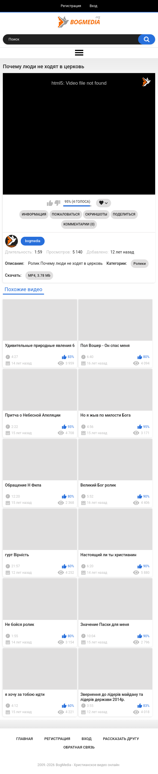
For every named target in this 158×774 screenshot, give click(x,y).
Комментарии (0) (78, 224)
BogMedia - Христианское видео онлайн (87, 765)
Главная (24, 739)
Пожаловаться (66, 214)
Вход (93, 6)
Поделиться (124, 214)
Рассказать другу (121, 739)
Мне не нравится (57, 203)
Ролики (140, 264)
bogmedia (32, 241)
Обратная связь (79, 747)
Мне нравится (50, 203)
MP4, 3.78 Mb (39, 276)
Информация (34, 214)
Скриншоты (96, 214)
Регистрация (71, 6)
